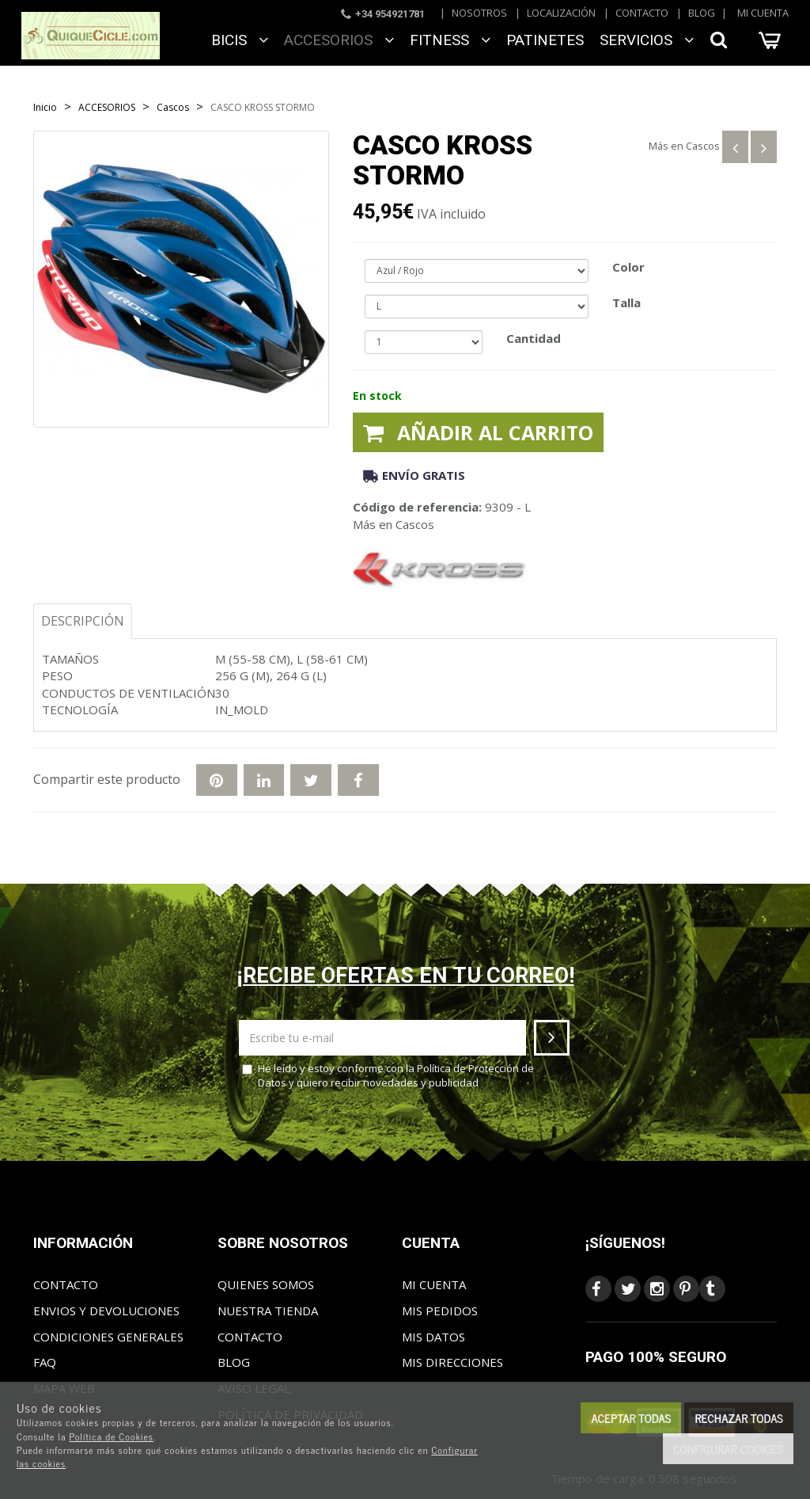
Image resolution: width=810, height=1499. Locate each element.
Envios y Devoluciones (106, 1310)
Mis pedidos (440, 1310)
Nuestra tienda (268, 1310)
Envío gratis (414, 475)
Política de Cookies (111, 1436)
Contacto (641, 13)
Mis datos (433, 1337)
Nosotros (479, 13)
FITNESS (450, 40)
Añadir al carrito (478, 432)
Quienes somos (266, 1284)
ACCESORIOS (339, 40)
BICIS (239, 40)
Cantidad (533, 338)
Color (628, 267)
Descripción (82, 621)
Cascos (703, 146)
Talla (626, 302)
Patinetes (545, 40)
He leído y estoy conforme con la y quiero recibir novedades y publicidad (388, 1075)
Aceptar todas (631, 1418)
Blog (701, 13)
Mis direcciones (452, 1362)
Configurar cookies (728, 1449)
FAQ (44, 1362)
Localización (561, 13)
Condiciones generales (108, 1337)
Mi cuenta (763, 13)
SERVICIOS (647, 40)
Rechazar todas (739, 1418)
